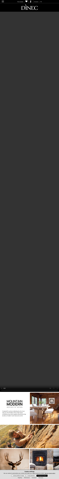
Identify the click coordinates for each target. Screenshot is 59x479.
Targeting (19, 477)
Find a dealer (20, 1)
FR (41, 1)
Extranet (36, 1)
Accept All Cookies (42, 475)
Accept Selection (31, 475)
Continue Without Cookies (18, 475)
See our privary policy (50, 473)
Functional (33, 477)
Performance (26, 477)
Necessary (40, 477)
